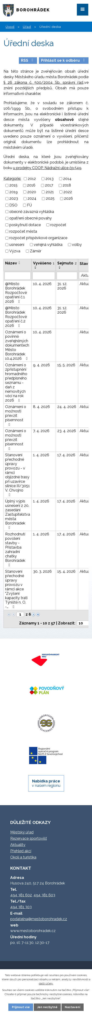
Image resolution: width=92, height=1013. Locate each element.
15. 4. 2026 (66, 571)
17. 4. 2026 (66, 455)
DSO (13, 205)
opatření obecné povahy (30, 218)
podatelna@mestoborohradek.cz (38, 919)
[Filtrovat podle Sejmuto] (67, 276)
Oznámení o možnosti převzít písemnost (15, 415)
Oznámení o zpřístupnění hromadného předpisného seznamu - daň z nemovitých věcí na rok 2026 (16, 382)
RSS (28, 60)
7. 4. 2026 (41, 431)
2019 (13, 192)
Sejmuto (67, 263)
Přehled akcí (20, 851)
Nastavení (72, 1007)
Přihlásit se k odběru (63, 60)
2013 (49, 179)
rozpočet (58, 225)
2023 (13, 198)
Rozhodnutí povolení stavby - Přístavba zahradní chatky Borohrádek (15, 549)
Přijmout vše (21, 1007)
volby (77, 244)
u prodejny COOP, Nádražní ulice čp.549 (47, 168)
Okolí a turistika (23, 857)
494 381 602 (21, 895)
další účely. (46, 983)
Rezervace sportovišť (28, 838)
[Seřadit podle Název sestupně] (19, 264)
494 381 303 (21, 907)
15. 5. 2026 (66, 365)
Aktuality (17, 845)
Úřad (27, 27)
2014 (67, 179)
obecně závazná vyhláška (31, 211)
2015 (13, 185)
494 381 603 (44, 895)
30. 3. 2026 (42, 571)
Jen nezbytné (47, 1007)
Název (11, 263)
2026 (68, 198)
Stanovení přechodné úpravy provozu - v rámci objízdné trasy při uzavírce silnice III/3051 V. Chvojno (17, 475)
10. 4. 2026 (42, 284)
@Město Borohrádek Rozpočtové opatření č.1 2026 (16, 293)
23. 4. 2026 (66, 431)
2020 (31, 192)
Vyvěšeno (43, 263)
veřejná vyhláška (48, 244)
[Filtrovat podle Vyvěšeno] (43, 276)
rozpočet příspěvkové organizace (38, 238)
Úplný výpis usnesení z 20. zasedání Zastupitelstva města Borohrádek (17, 514)
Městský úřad (22, 832)
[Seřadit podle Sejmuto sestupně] (59, 268)
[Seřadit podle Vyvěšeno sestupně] (35, 268)
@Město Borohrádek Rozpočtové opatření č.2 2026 (16, 317)
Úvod (10, 27)
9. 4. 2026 (41, 365)
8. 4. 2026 (41, 407)
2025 (50, 198)
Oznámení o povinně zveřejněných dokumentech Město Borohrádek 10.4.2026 (17, 345)
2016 (31, 185)
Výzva (14, 251)
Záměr (35, 251)
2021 (50, 192)
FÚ (29, 205)
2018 (67, 185)
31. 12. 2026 (62, 286)
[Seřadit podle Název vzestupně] (19, 262)
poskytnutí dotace (25, 225)
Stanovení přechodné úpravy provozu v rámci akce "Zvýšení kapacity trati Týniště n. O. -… (16, 589)
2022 (67, 192)
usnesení (16, 244)
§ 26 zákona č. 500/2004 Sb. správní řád (43, 82)
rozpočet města (23, 231)
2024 (31, 198)
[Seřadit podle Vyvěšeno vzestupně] (35, 266)
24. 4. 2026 (66, 407)
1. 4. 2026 (41, 455)
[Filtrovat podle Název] (17, 276)
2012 (32, 179)
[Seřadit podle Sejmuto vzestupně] (59, 266)
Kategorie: (12, 178)
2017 (49, 185)
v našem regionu (46, 783)
